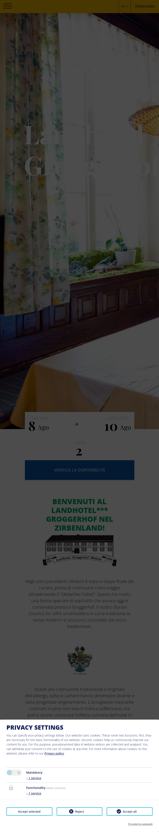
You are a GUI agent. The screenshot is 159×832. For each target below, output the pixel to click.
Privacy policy (54, 753)
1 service (33, 778)
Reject (79, 811)
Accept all (130, 811)
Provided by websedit (140, 824)
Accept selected (29, 811)
